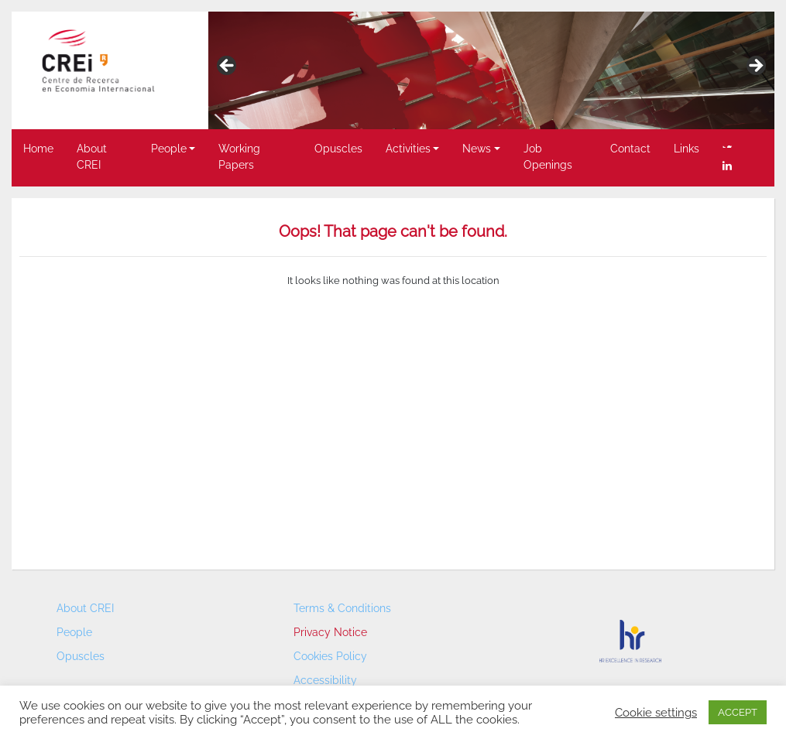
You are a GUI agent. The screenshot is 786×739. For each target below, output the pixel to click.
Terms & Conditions (342, 608)
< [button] (227, 66)
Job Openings (547, 156)
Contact (630, 148)
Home (38, 148)
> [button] (755, 66)
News (476, 148)
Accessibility (325, 680)
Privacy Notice (330, 632)
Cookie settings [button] (656, 712)
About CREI (92, 156)
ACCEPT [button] (737, 712)
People (169, 148)
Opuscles (338, 148)
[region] (491, 70)
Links (686, 148)
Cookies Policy (330, 656)
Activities (408, 148)
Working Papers (239, 156)
